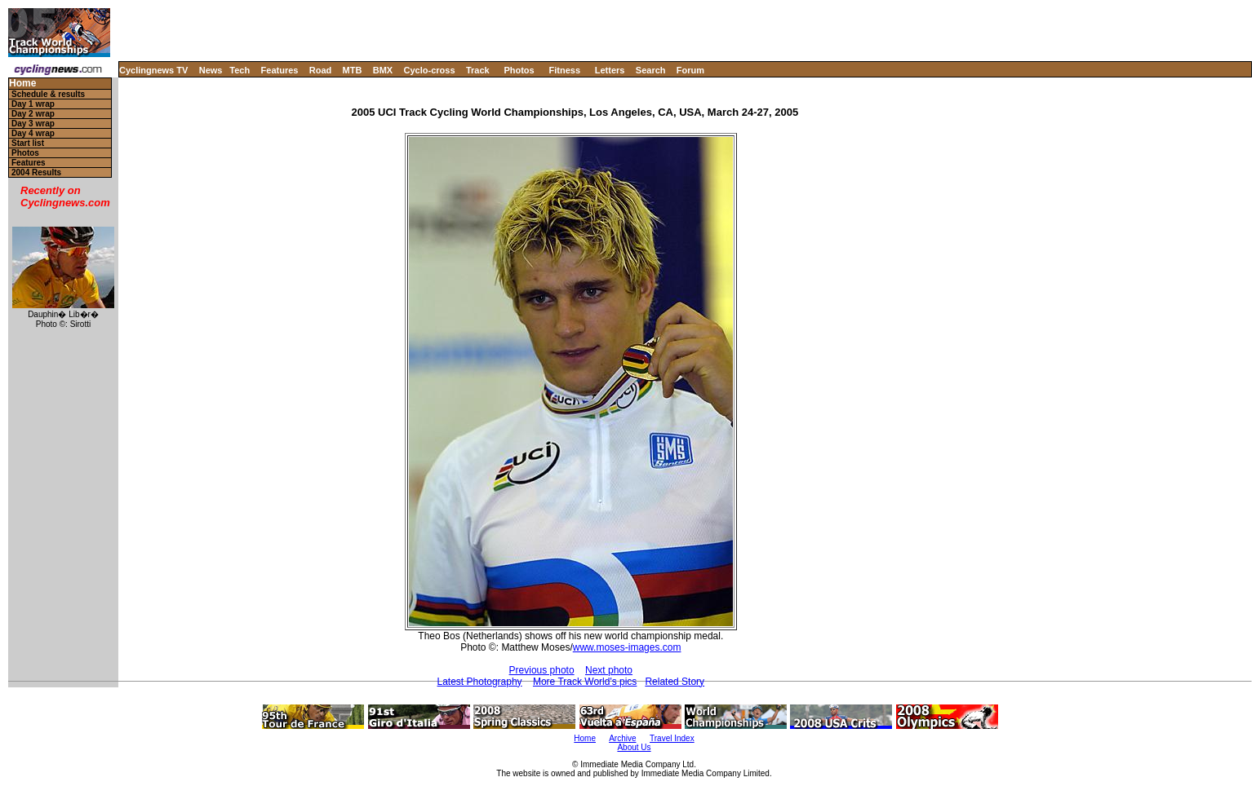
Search (651, 70)
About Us (633, 747)
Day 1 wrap (33, 103)
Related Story (674, 681)
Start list (27, 143)
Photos (519, 70)
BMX (383, 70)
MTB (352, 70)
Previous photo (542, 670)
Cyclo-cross (429, 70)
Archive (622, 738)
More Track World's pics (585, 681)
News (211, 70)
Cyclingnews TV (153, 70)
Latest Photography (479, 681)
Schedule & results (48, 94)
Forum (690, 70)
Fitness (564, 70)
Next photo (608, 670)
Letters (610, 70)
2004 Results (36, 172)
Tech (239, 70)
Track (478, 70)
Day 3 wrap (33, 123)
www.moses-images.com (627, 647)
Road (320, 70)
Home (22, 83)
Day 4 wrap (33, 133)
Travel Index (672, 738)
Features (280, 70)
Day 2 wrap (33, 113)
